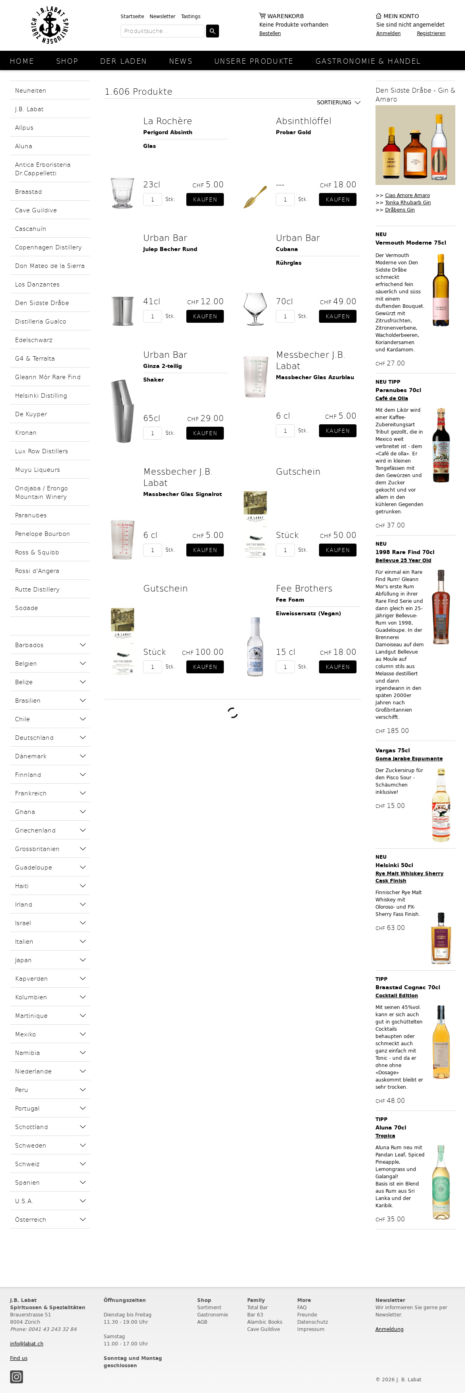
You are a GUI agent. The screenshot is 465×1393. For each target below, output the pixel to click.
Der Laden (123, 61)
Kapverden (31, 978)
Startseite (132, 16)
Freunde (307, 1314)
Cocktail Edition (396, 995)
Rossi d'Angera (37, 570)
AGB (202, 1322)
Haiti (22, 885)
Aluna (23, 145)
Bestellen (270, 33)
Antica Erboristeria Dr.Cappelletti (43, 168)
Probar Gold (293, 132)
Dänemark (31, 756)
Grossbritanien (37, 848)
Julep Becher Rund (170, 249)
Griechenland (35, 830)
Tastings (190, 16)
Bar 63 (255, 1314)
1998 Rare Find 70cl (404, 552)
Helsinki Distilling (41, 395)
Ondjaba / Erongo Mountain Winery (41, 492)
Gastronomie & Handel (368, 61)
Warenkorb (285, 16)
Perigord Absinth (167, 132)
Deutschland (34, 737)
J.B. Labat (29, 108)
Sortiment (209, 1307)
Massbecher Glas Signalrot (182, 494)
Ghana (25, 811)
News (181, 61)
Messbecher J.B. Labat (311, 360)
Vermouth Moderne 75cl (410, 243)
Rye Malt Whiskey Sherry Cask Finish (409, 877)
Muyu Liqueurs (37, 469)
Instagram (16, 1376)
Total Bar (257, 1307)
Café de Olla (391, 398)
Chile (22, 718)
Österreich (30, 1219)
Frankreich (31, 793)
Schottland (31, 1126)
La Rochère (167, 120)
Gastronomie (212, 1314)
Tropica (385, 1136)
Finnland (28, 774)
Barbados (29, 644)
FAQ (302, 1307)
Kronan (26, 432)
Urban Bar (165, 237)
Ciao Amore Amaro (407, 195)
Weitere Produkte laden (232, 713)
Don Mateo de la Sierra (50, 265)
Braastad (28, 191)
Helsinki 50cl (394, 865)
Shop (67, 61)
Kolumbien (31, 996)
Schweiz (27, 1163)
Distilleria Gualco (40, 321)
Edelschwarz (33, 339)
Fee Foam (290, 600)
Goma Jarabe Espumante (409, 758)
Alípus (24, 127)
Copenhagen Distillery (48, 247)
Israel (23, 922)
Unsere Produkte (254, 61)
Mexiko (25, 1034)
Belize (24, 681)
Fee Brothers (304, 588)
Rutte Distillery (37, 589)
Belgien (26, 663)
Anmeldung (389, 1329)
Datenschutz (312, 1322)
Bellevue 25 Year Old (403, 560)
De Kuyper (31, 413)
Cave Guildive (36, 210)
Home (22, 61)
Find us (18, 1358)
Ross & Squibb (37, 552)
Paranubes (31, 515)
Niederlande (33, 1071)
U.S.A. (24, 1200)
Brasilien (28, 700)
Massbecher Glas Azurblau (315, 377)
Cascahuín (30, 228)
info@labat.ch (27, 1343)
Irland (23, 904)
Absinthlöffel (304, 120)
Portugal (27, 1108)
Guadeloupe (33, 867)
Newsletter (162, 16)
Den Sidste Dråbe (42, 302)
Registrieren (431, 33)
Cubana (287, 249)
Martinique (31, 1015)
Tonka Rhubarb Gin (408, 202)
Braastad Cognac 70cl (407, 987)
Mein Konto (401, 16)
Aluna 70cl (390, 1127)
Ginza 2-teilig (162, 366)
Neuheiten (30, 90)
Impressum (311, 1329)
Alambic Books (264, 1322)
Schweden (30, 1145)
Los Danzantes (37, 284)
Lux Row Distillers (41, 450)
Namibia (27, 1052)
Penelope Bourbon (42, 533)
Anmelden (388, 33)
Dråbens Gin (400, 210)
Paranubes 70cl (398, 390)
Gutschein (298, 471)
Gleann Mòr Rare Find (48, 376)
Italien (24, 941)
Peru (21, 1089)
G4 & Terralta (35, 358)
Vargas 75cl (392, 750)
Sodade (26, 607)
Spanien (27, 1182)
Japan (23, 959)
